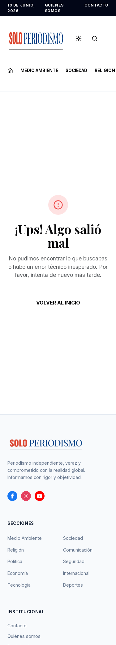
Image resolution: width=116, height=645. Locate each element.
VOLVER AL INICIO (58, 303)
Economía (17, 573)
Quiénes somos (24, 636)
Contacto (17, 625)
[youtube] (40, 496)
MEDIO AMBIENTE (39, 70)
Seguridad (73, 561)
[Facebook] (12, 496)
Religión (15, 550)
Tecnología (19, 585)
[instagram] (26, 496)
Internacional (76, 573)
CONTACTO (96, 5)
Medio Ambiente (24, 538)
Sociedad (73, 538)
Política (14, 561)
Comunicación (77, 550)
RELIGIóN (105, 70)
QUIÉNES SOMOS (54, 8)
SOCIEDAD (76, 70)
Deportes (73, 585)
